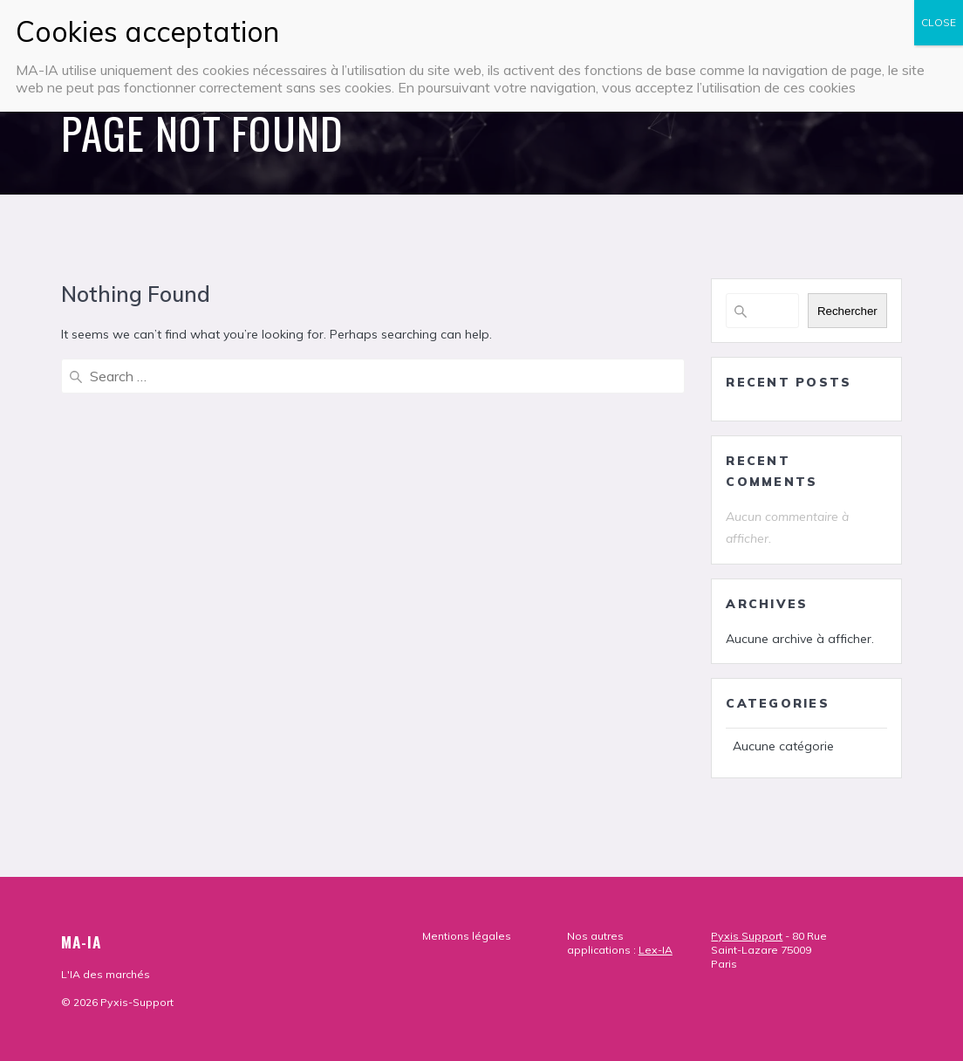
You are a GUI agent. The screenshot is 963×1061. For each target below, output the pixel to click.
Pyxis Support (746, 935)
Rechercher (847, 311)
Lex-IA (656, 949)
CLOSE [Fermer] (938, 22)
